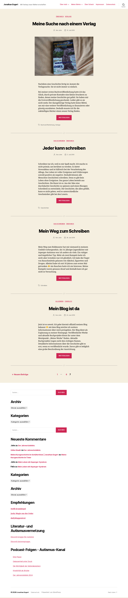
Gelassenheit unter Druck (24, 562)
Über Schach (89, 4)
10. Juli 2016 (71, 31)
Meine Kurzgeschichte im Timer (25, 458)
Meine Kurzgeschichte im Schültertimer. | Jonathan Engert (37, 455)
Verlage (69, 17)
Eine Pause (17, 557)
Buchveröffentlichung (48, 125)
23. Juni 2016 (70, 316)
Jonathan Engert (12, 4)
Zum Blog (69, 302)
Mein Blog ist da (63, 309)
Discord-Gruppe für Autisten (23, 537)
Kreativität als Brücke (22, 571)
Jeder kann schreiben (64, 148)
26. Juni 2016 (70, 238)
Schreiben (44, 286)
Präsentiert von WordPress (52, 593)
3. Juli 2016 (70, 155)
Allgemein (59, 302)
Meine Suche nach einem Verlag (64, 23)
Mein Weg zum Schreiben (64, 231)
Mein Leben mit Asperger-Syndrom (33, 463)
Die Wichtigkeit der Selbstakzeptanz (28, 567)
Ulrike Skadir (16, 451)
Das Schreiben (59, 141)
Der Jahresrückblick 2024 (24, 576)
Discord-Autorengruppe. (21, 542)
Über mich (63, 4)
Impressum (100, 4)
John (60, 31)
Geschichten (45, 208)
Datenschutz (110, 4)
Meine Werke (76, 4)
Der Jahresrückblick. (27, 446)
